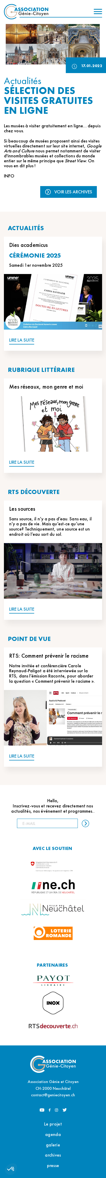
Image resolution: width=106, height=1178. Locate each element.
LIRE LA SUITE (21, 340)
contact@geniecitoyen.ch (53, 1095)
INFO (9, 176)
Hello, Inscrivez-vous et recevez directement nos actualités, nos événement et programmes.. (53, 805)
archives (53, 1155)
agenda (53, 1134)
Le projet (53, 1124)
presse (53, 1165)
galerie (53, 1145)
